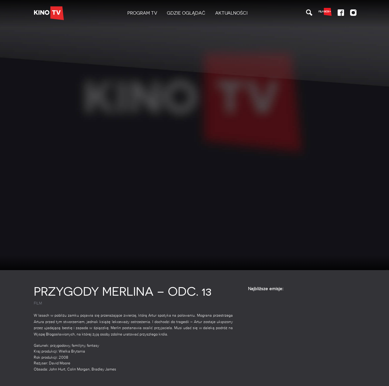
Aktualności (231, 13)
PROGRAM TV (142, 13)
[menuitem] (142, 13)
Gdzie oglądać (186, 13)
